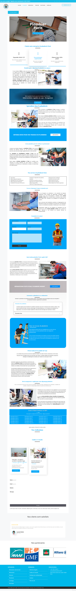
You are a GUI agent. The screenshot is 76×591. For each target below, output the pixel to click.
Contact (31, 580)
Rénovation (31, 5)
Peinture (37, 5)
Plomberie (25, 5)
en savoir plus (15, 473)
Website (11, 490)
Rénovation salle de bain (14, 572)
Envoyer (38, 507)
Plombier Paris (41, 589)
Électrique (11, 585)
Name (13, 482)
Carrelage (49, 5)
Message (12, 494)
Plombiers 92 (25, 466)
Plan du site (32, 582)
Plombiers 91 (20, 466)
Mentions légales (33, 572)
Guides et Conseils (34, 574)
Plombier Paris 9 (33, 589)
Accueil (19, 5)
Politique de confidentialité (36, 577)
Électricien (42, 5)
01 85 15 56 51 (27, 1)
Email (13, 486)
